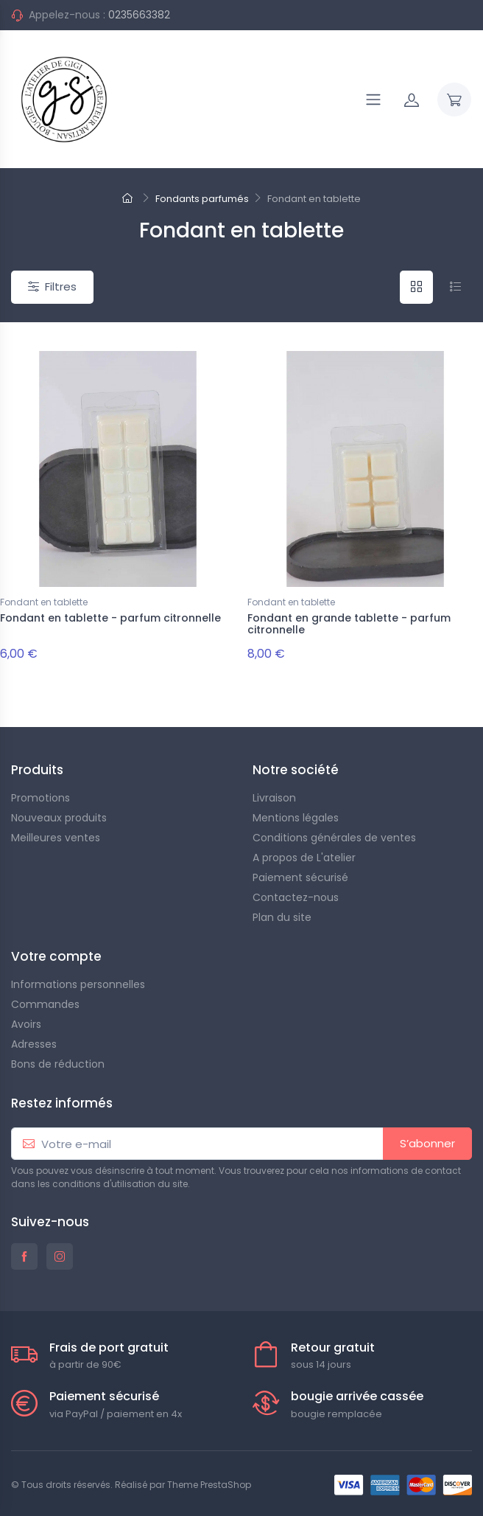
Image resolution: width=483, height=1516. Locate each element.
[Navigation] (373, 99)
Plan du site (282, 917)
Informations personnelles (78, 984)
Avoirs (26, 1024)
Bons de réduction (58, 1064)
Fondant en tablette (44, 602)
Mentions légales (296, 817)
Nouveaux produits (59, 817)
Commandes (45, 1004)
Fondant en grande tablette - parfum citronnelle (349, 624)
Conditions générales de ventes (334, 837)
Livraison (274, 797)
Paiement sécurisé (300, 877)
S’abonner (427, 1143)
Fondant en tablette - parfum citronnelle (110, 618)
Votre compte (56, 956)
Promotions (40, 797)
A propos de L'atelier (304, 857)
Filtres (52, 286)
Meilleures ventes (55, 837)
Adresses (34, 1044)
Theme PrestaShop (209, 1484)
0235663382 (139, 14)
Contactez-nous (296, 897)
